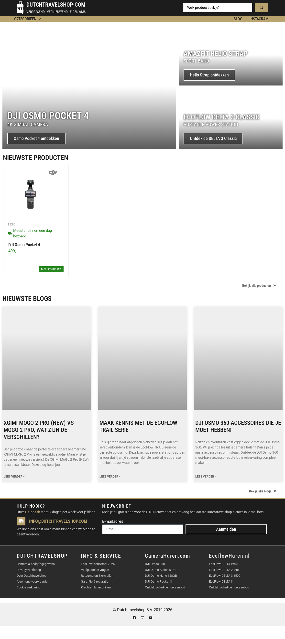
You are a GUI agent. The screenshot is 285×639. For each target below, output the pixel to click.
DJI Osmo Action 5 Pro (160, 570)
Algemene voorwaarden (33, 581)
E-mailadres (112, 522)
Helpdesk (32, 512)
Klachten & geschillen (96, 587)
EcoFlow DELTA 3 (221, 581)
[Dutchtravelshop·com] (20, 7)
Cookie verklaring (28, 587)
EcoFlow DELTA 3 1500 (224, 575)
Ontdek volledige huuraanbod (165, 587)
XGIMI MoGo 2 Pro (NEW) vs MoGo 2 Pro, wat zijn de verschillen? (39, 429)
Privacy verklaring (29, 570)
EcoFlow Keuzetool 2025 (98, 564)
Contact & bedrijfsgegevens (36, 564)
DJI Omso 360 (155, 564)
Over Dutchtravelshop (31, 575)
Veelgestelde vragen (95, 570)
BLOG (238, 19)
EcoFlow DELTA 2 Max (224, 570)
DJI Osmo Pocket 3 (158, 581)
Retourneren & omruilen (97, 575)
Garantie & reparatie (94, 581)
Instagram (259, 19)
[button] (28, 19)
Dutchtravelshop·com (55, 4)
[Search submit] (261, 7)
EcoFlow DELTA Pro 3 (223, 564)
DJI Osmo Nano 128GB (161, 575)
